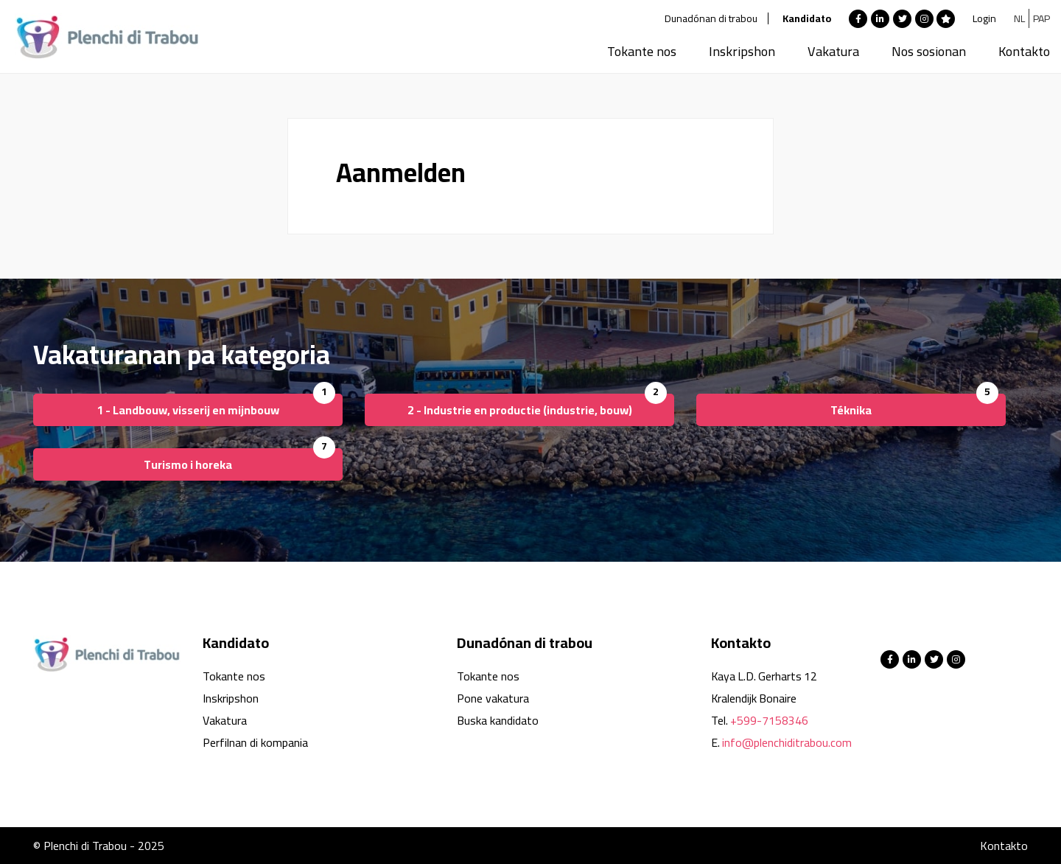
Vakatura (833, 51)
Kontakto (1024, 51)
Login (984, 18)
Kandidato (806, 18)
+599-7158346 (769, 720)
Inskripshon (742, 51)
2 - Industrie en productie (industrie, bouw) (519, 410)
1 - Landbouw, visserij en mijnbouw (188, 410)
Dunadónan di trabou (711, 18)
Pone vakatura (493, 698)
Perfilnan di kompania (255, 742)
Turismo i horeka (188, 464)
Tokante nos (641, 51)
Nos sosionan (929, 51)
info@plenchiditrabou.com (787, 742)
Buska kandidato (498, 720)
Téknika (851, 410)
